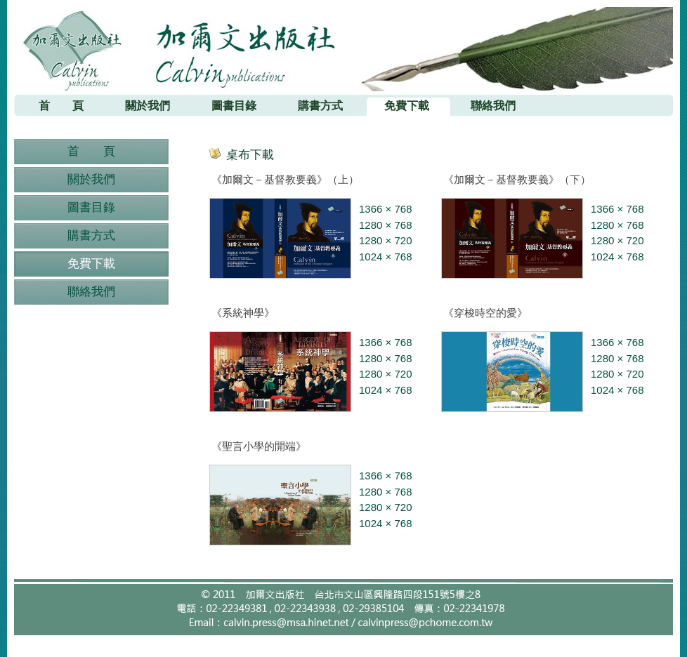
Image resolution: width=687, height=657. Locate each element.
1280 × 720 (385, 240)
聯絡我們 (91, 291)
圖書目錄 (91, 207)
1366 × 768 (385, 209)
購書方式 (91, 235)
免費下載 (91, 263)
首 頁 (91, 151)
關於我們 (91, 179)
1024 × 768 (385, 257)
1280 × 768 (385, 225)
